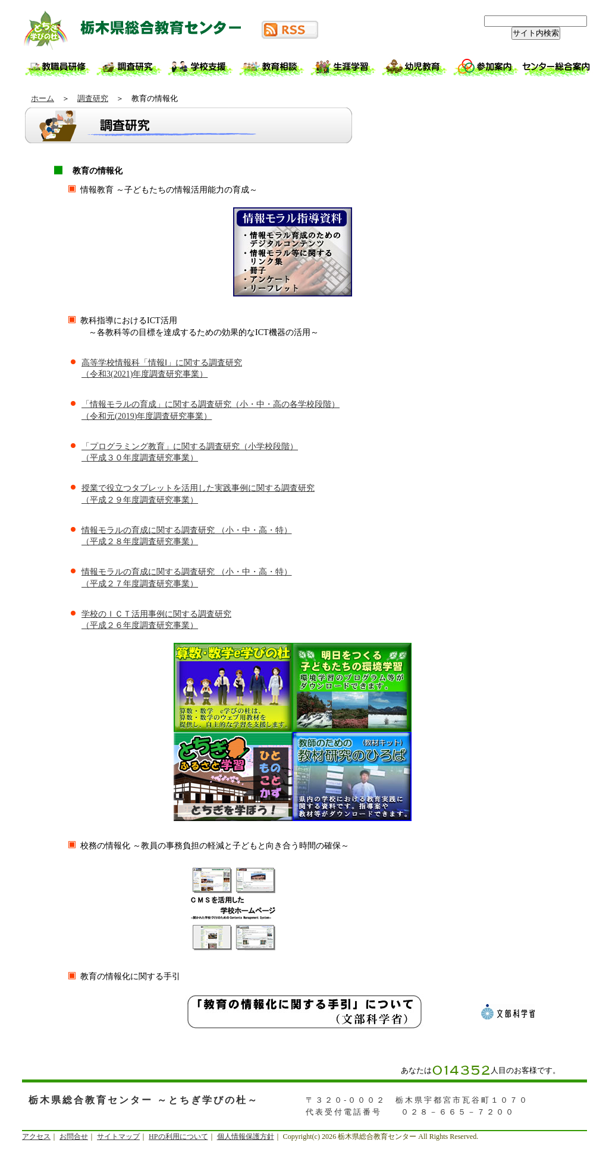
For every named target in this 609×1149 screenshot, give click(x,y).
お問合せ (73, 1136)
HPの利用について (178, 1136)
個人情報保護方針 (245, 1136)
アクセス (36, 1136)
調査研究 (92, 98)
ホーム (42, 98)
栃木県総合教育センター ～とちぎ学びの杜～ (141, 30)
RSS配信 (289, 30)
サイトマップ (118, 1136)
